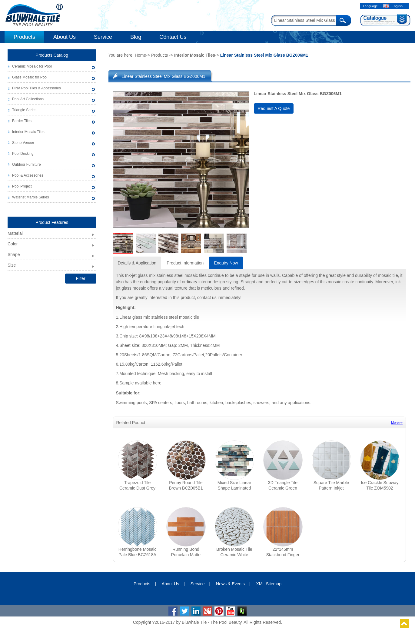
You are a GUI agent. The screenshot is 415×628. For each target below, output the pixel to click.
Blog (135, 37)
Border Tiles (22, 121)
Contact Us (172, 37)
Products (24, 37)
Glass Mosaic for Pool (30, 77)
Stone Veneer (23, 143)
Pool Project (22, 186)
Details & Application (137, 263)
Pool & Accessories (27, 175)
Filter (80, 278)
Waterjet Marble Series (30, 197)
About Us (64, 37)
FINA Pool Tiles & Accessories (36, 88)
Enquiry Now (226, 263)
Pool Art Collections (28, 99)
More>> (397, 422)
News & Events (230, 583)
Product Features (52, 222)
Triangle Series (24, 110)
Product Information (185, 263)
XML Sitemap (269, 583)
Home (140, 55)
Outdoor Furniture (26, 164)
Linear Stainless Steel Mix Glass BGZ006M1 (163, 76)
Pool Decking (23, 153)
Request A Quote (274, 108)
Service (103, 37)
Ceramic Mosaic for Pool (32, 66)
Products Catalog (52, 55)
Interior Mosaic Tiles (28, 132)
